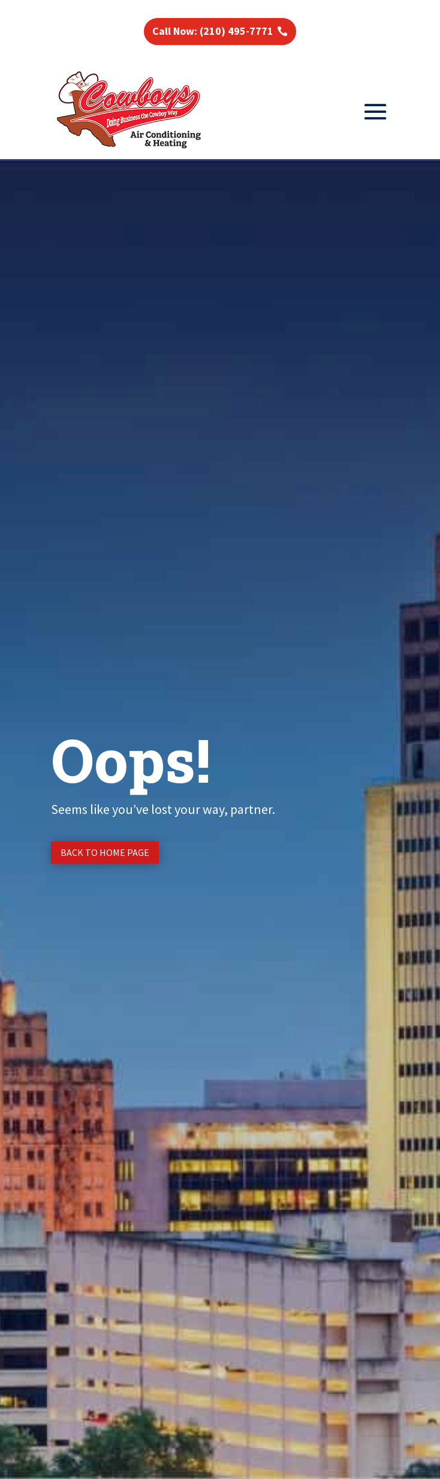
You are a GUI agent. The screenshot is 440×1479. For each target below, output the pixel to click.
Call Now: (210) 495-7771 (212, 31)
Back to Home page (105, 852)
